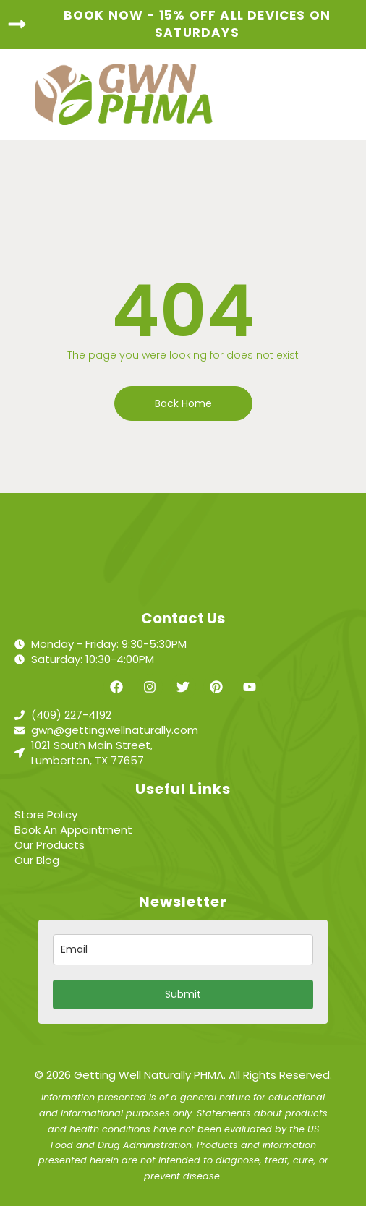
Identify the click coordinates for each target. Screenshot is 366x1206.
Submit (183, 994)
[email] (183, 949)
